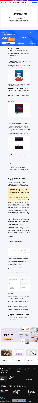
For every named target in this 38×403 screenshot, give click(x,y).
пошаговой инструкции (20, 85)
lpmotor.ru (15, 319)
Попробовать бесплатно (8, 339)
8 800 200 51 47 (3, 372)
